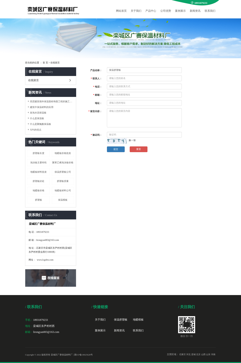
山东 (208, 354)
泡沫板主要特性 (38, 162)
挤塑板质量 (63, 181)
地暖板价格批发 (63, 153)
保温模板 (62, 200)
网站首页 (121, 10)
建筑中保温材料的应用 (41, 107)
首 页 (45, 62)
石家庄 (182, 354)
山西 (203, 354)
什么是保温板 (37, 118)
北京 (198, 354)
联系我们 (210, 10)
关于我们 (136, 10)
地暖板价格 (38, 190)
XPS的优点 (35, 130)
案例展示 (180, 10)
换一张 (132, 140)
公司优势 (165, 10)
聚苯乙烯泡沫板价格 (62, 162)
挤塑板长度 (38, 153)
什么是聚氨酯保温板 (40, 124)
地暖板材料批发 (38, 172)
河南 (213, 354)
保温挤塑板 (120, 319)
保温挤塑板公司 (63, 172)
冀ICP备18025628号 (83, 354)
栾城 (193, 354)
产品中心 (150, 10)
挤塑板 (38, 200)
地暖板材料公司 (63, 190)
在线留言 (33, 80)
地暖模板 (138, 319)
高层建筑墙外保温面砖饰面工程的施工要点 (52, 101)
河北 (188, 354)
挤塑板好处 (38, 181)
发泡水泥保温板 (38, 112)
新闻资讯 (195, 10)
